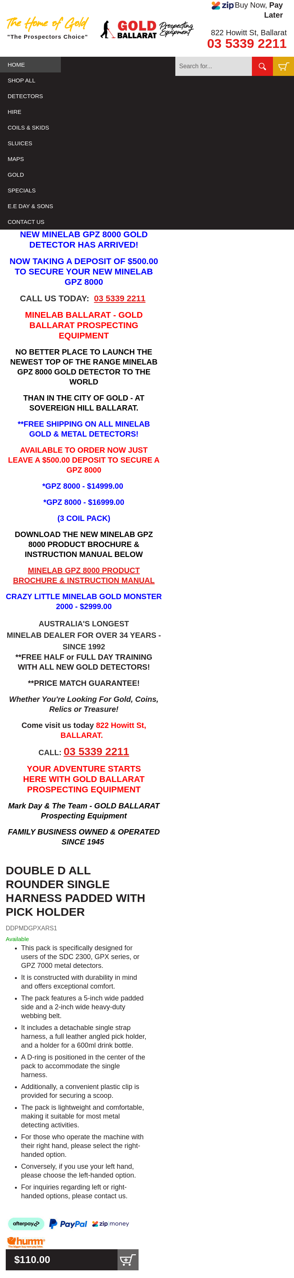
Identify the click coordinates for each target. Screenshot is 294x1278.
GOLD (16, 174)
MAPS (16, 159)
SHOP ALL (21, 80)
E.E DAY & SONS (30, 206)
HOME (16, 64)
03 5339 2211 (247, 43)
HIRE (14, 111)
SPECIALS (22, 190)
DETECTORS (25, 96)
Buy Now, (247, 10)
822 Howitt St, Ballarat (249, 32)
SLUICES (20, 143)
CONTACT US (26, 221)
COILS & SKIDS (28, 127)
